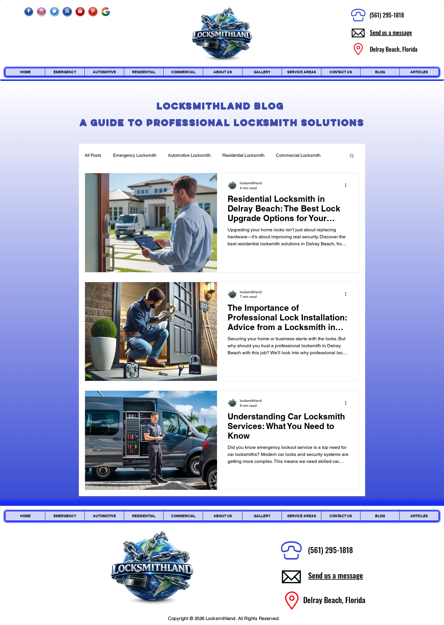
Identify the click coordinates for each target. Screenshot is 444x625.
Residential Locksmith (243, 155)
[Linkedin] (67, 12)
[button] (352, 156)
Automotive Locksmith (189, 155)
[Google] (106, 12)
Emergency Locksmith (134, 155)
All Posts (93, 155)
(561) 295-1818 (387, 15)
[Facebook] (29, 12)
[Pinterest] (93, 12)
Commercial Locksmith (298, 155)
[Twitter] (54, 12)
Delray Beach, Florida (334, 599)
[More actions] (347, 185)
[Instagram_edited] (41, 12)
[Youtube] (80, 12)
